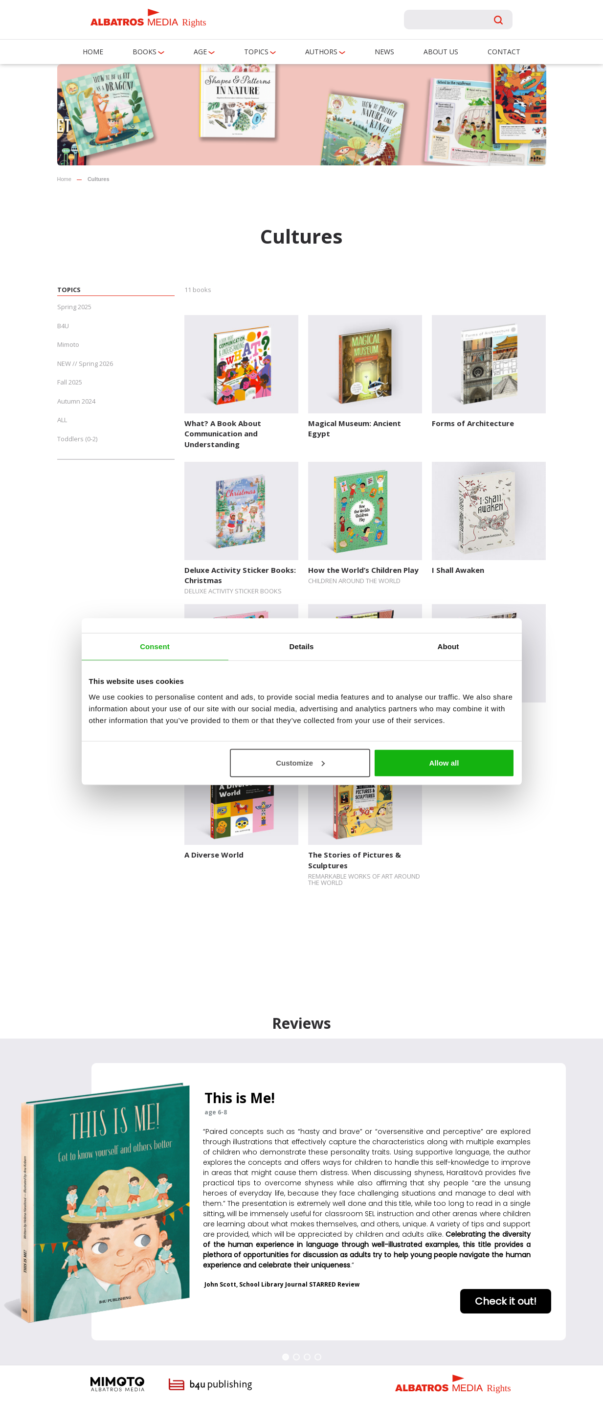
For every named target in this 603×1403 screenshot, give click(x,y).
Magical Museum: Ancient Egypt (354, 428)
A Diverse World (214, 855)
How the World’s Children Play (363, 570)
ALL (62, 419)
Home (93, 51)
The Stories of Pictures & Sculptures (354, 860)
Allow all (444, 762)
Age (200, 51)
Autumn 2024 (76, 401)
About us (441, 51)
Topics (256, 51)
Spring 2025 (74, 306)
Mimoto (68, 344)
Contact (504, 51)
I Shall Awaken (458, 570)
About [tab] (448, 646)
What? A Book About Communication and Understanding (222, 433)
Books (144, 51)
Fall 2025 (69, 382)
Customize (300, 762)
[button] (285, 1357)
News (384, 51)
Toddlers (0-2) (77, 438)
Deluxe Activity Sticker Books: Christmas (240, 575)
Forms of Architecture (473, 423)
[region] (301, 1202)
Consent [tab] (155, 646)
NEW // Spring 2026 (85, 363)
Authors (321, 51)
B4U (63, 325)
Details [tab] (302, 646)
